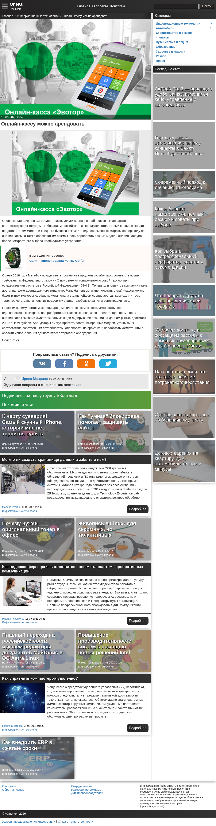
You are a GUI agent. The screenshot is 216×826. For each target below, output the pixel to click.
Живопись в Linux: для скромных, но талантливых (107, 529)
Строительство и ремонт (174, 32)
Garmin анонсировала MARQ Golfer (57, 260)
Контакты (117, 6)
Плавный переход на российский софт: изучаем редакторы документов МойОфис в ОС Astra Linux (32, 647)
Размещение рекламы (86, 790)
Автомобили (165, 28)
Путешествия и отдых (172, 42)
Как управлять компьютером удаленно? (40, 679)
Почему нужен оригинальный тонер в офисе (31, 529)
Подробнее (137, 509)
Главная (83, 6)
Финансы (163, 37)
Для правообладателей (87, 793)
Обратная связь (13, 790)
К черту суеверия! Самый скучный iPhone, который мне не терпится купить (32, 425)
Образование (165, 46)
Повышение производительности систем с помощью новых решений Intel (105, 644)
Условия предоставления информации (28, 822)
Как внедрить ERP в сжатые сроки (27, 745)
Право (160, 60)
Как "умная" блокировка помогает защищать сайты (108, 422)
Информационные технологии (20, 448)
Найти (207, 6)
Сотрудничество (82, 786)
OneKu (17, 4)
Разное (161, 56)
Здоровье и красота (170, 51)
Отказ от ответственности (75, 822)
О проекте (100, 6)
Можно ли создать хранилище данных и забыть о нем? (54, 460)
